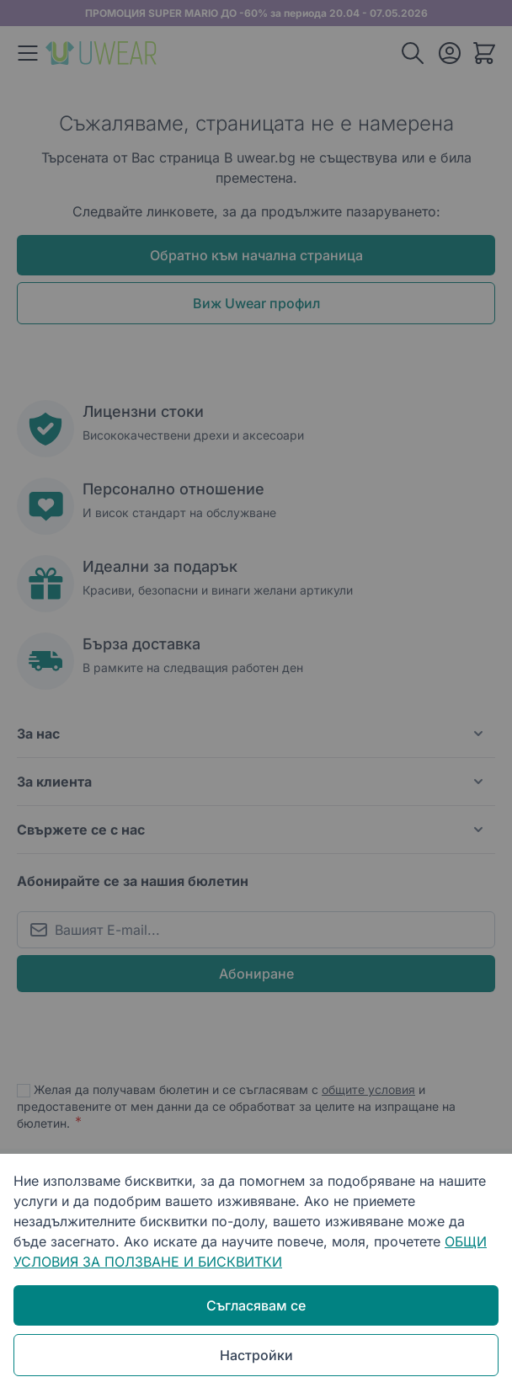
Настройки (256, 1355)
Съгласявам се (256, 1305)
